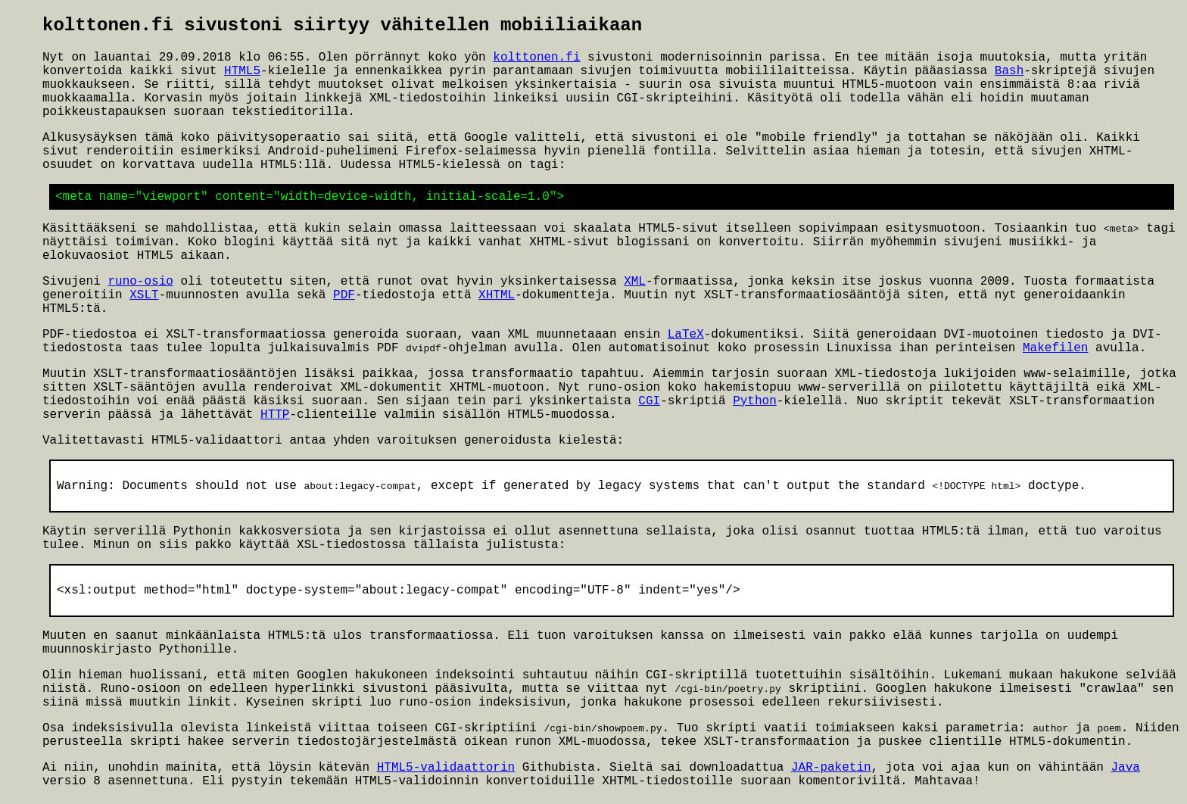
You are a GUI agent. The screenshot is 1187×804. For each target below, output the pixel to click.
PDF (344, 296)
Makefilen (1055, 350)
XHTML (496, 296)
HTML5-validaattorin (446, 771)
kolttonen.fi (536, 57)
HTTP (274, 416)
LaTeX (686, 335)
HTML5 (242, 71)
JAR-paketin (831, 771)
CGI (649, 403)
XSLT (143, 296)
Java (1125, 771)
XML (635, 282)
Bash (1009, 71)
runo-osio (140, 282)
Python (755, 403)
